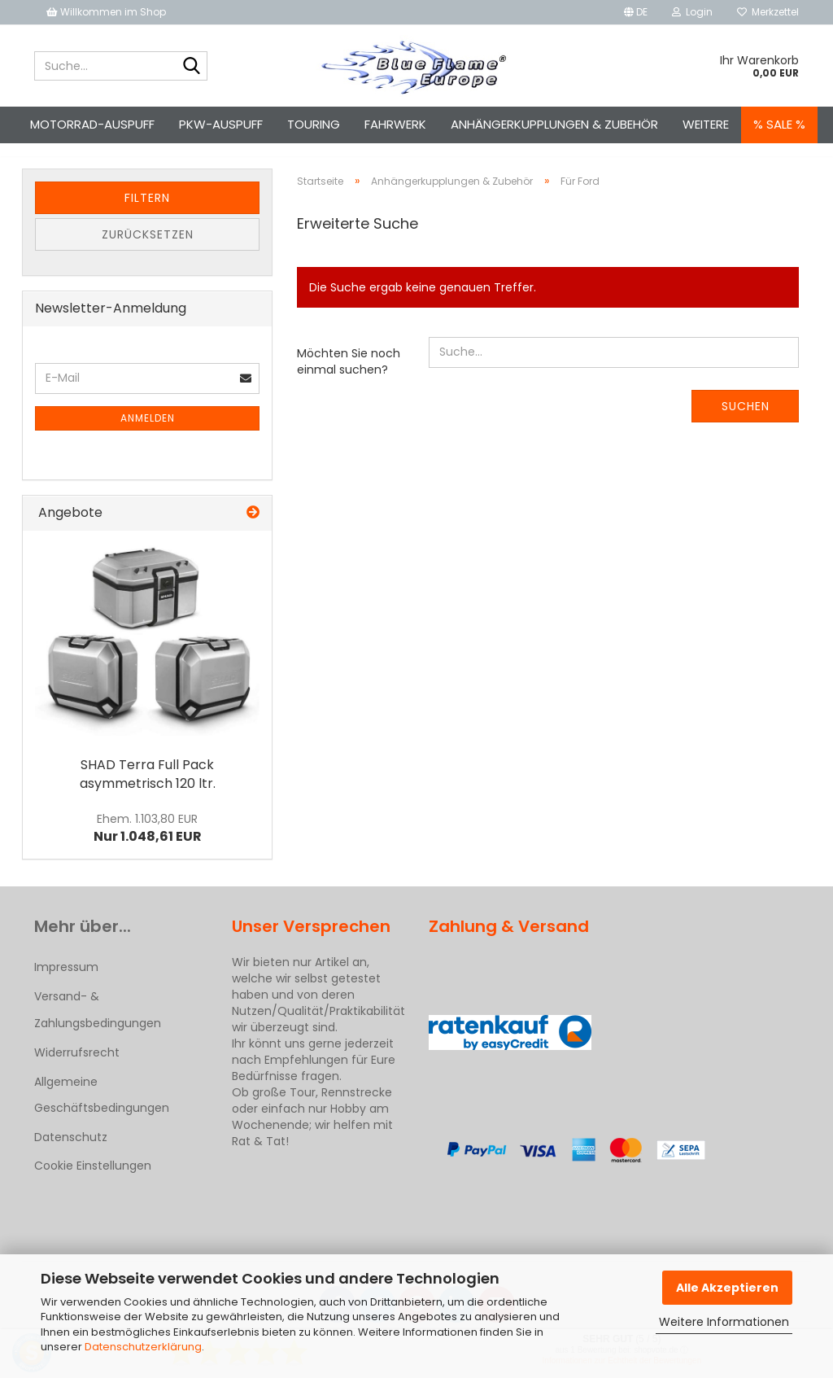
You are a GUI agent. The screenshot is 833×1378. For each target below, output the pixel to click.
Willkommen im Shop (106, 12)
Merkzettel (768, 12)
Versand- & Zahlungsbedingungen (97, 1024)
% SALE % (779, 124)
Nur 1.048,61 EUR (148, 843)
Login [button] (692, 12)
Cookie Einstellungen (92, 1180)
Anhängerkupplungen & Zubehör (554, 124)
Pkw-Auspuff (221, 124)
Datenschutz (70, 1152)
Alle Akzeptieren (727, 1288)
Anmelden (147, 433)
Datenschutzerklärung (143, 1346)
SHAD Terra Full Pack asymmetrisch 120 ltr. (148, 788)
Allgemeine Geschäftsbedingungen (101, 1109)
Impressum (66, 981)
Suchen (746, 421)
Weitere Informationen (724, 1322)
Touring (313, 124)
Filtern (147, 212)
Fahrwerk (395, 124)
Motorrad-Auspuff (92, 124)
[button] (636, 12)
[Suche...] (192, 66)
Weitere (706, 124)
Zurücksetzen (148, 249)
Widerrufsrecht (77, 1067)
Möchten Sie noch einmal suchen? (348, 376)
